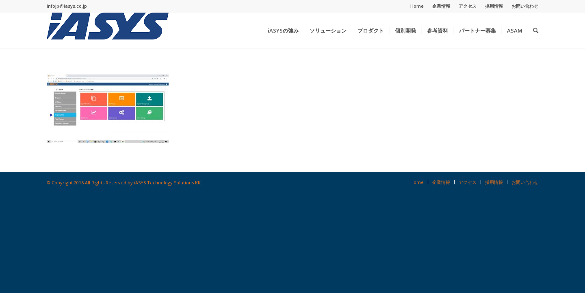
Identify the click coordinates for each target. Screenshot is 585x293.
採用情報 (494, 6)
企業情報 (441, 6)
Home (417, 6)
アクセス (468, 6)
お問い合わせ (524, 6)
